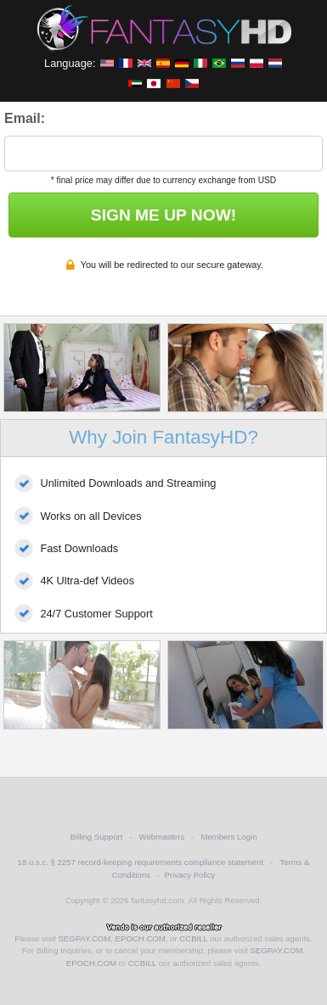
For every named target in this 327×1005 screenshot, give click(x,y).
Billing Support (96, 836)
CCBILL (193, 938)
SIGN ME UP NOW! (163, 215)
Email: (24, 118)
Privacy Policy (190, 874)
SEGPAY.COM (84, 938)
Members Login (228, 836)
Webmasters (162, 836)
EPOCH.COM (141, 938)
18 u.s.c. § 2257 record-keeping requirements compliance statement (141, 862)
